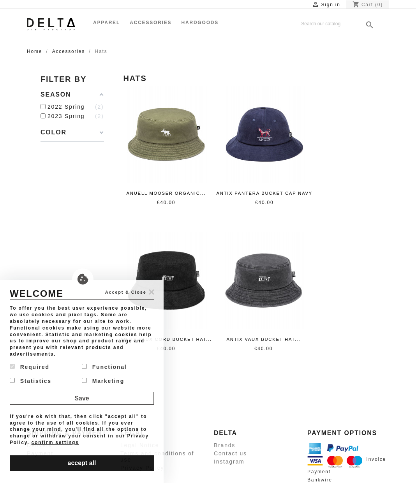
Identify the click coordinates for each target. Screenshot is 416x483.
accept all (82, 463)
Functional (104, 367)
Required (29, 367)
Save (81, 398)
